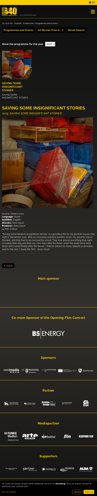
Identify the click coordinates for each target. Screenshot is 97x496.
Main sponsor (48, 278)
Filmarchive (28, 23)
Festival (17, 23)
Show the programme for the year (23, 44)
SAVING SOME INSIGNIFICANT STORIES (12, 87)
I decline (77, 492)
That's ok (88, 492)
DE (93, 2)
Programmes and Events (46, 23)
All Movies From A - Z (50, 30)
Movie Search (76, 30)
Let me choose (9, 492)
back (9, 265)
